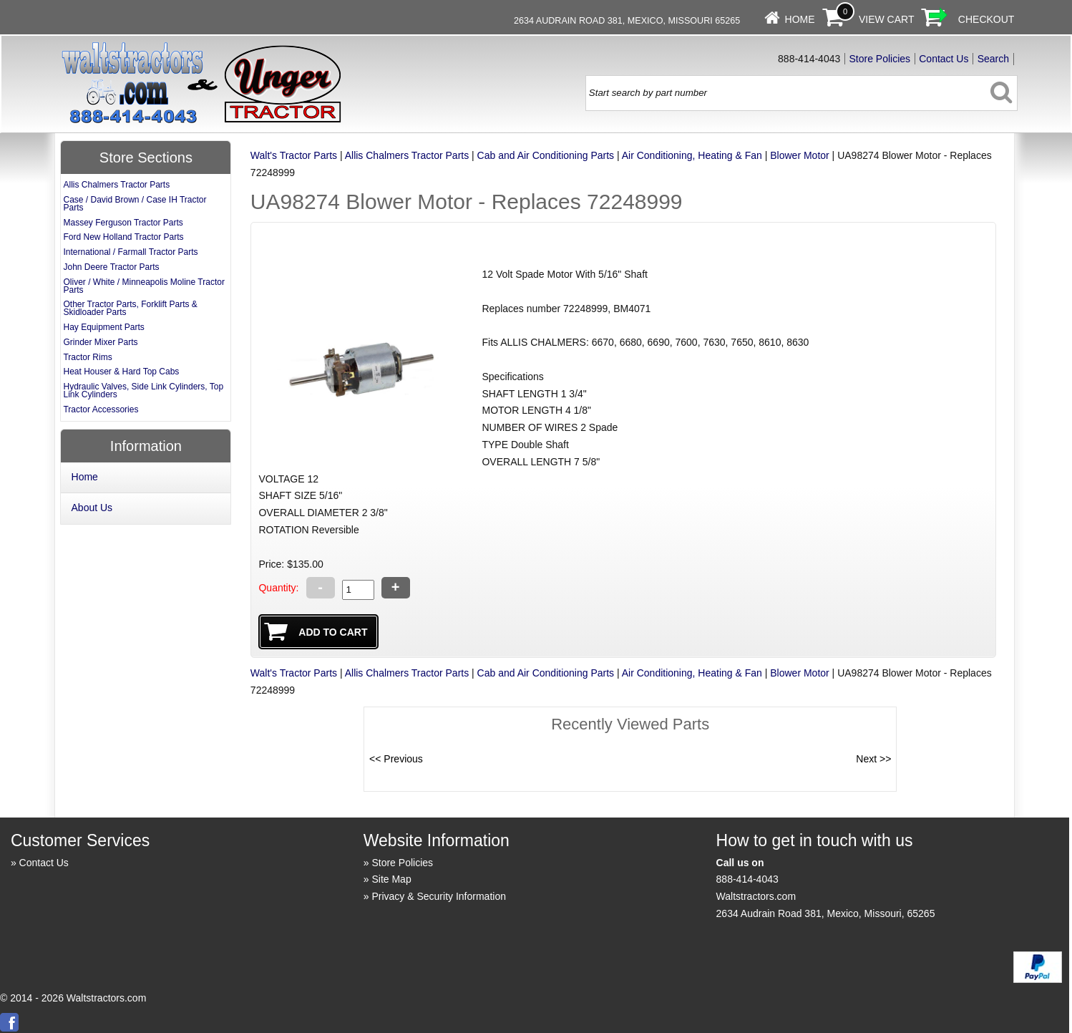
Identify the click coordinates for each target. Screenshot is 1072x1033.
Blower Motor (799, 155)
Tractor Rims (87, 357)
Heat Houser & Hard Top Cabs (121, 372)
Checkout (986, 19)
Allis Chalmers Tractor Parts (407, 155)
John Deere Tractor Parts (111, 267)
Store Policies (879, 58)
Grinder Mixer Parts (100, 342)
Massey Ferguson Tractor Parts (122, 223)
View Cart (887, 19)
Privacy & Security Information (438, 896)
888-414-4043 (747, 879)
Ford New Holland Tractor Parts (123, 237)
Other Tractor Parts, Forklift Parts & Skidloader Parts (130, 308)
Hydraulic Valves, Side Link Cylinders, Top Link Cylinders (143, 390)
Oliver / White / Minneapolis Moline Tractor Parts (143, 286)
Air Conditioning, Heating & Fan (692, 155)
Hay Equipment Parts (103, 327)
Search (993, 58)
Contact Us (943, 58)
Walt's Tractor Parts (293, 155)
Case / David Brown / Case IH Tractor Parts (134, 204)
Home (800, 19)
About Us (92, 507)
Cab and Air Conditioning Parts (545, 155)
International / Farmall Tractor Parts (130, 252)
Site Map (391, 879)
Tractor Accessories (100, 409)
